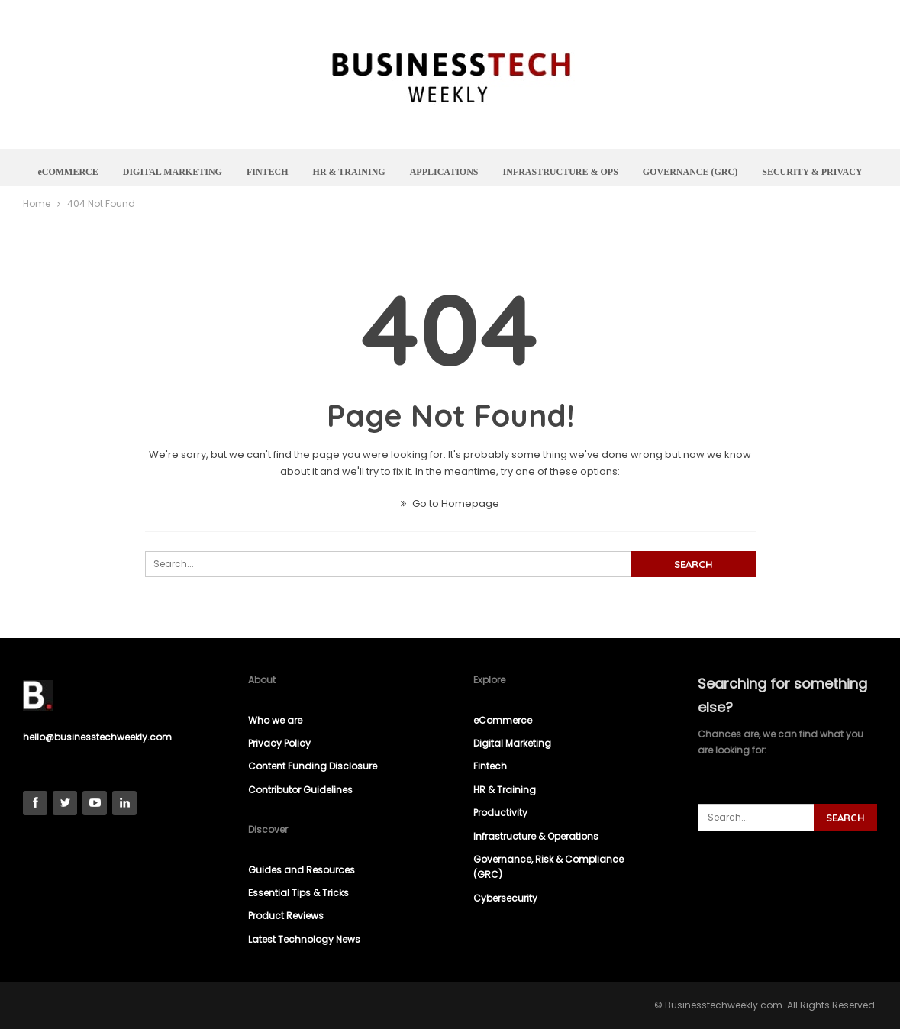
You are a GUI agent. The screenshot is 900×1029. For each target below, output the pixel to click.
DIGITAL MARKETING (200, 171)
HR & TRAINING (382, 171)
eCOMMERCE (94, 171)
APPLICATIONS (479, 171)
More (815, 171)
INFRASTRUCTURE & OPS (598, 171)
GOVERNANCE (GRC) (729, 171)
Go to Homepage (450, 503)
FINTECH (298, 171)
